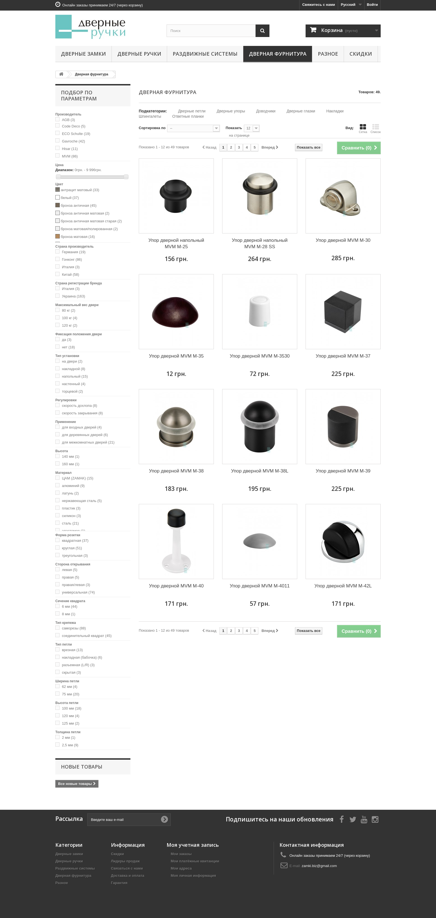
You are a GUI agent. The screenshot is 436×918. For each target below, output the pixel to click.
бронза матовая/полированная (89, 229)
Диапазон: (64, 170)
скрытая (71, 672)
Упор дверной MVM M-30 (343, 240)
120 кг (69, 325)
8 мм (68, 614)
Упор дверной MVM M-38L (259, 471)
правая (70, 577)
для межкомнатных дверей (88, 442)
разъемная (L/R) (78, 665)
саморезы (74, 628)
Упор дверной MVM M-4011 (260, 586)
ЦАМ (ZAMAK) (77, 478)
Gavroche (73, 141)
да (66, 340)
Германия (74, 252)
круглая (72, 548)
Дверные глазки (301, 111)
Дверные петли (191, 111)
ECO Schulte (76, 134)
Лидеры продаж (125, 861)
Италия (71, 267)
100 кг (69, 318)
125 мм (71, 723)
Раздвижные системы (205, 53)
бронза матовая (78, 237)
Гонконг (72, 259)
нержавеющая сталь (82, 501)
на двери (72, 361)
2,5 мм (70, 745)
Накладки (334, 111)
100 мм (71, 708)
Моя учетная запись (193, 844)
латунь (70, 493)
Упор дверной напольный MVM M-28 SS (260, 243)
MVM (70, 156)
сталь (70, 523)
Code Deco (74, 126)
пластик (71, 508)
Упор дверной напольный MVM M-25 (176, 243)
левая (69, 570)
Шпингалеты (150, 116)
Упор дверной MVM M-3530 (260, 356)
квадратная (75, 540)
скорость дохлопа (79, 405)
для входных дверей (82, 427)
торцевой (72, 391)
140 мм (71, 456)
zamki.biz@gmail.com (319, 866)
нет (68, 347)
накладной (73, 369)
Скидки (361, 53)
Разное (328, 53)
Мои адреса (181, 868)
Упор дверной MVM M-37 (343, 356)
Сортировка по (152, 128)
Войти (372, 5)
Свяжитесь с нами (318, 5)
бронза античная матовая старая (91, 221)
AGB (68, 120)
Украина (73, 296)
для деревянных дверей (85, 435)
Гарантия (119, 883)
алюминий (73, 486)
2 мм (68, 737)
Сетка (363, 129)
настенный (73, 384)
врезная (72, 650)
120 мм (71, 716)
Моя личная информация (193, 875)
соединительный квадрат (87, 636)
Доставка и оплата (127, 875)
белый (70, 198)
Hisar (70, 149)
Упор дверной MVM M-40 (176, 586)
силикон (71, 516)
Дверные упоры (231, 111)
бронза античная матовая (85, 213)
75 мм (71, 694)
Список (375, 129)
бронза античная (78, 205)
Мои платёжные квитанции (195, 861)
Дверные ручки (139, 53)
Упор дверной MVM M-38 (176, 471)
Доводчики (265, 111)
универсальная (78, 592)
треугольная (75, 555)
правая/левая (76, 585)
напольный (75, 376)
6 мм (69, 606)
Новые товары (81, 766)
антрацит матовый (80, 190)
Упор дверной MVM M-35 (176, 356)
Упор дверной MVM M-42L (343, 586)
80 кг (68, 310)
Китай (70, 274)
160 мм (71, 464)
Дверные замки (83, 53)
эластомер (73, 531)
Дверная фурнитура (277, 53)
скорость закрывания (82, 413)
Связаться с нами (127, 868)
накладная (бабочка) (82, 657)
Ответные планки (188, 116)
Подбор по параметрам (79, 95)
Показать (234, 128)
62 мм (69, 687)
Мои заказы (181, 854)
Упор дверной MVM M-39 (343, 471)
